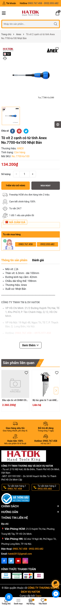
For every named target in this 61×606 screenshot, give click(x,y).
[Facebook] (4, 561)
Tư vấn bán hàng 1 (18, 487)
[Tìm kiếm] (56, 24)
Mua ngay (46, 185)
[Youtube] (18, 561)
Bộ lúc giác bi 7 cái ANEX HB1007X (45, 400)
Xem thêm (30, 345)
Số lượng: (6, 174)
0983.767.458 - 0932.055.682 (28, 549)
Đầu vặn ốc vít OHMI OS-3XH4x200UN (14, 400)
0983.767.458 (26, 244)
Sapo (38, 595)
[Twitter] (11, 561)
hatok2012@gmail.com (20, 553)
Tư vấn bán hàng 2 (48, 487)
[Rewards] (9, 597)
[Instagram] (25, 561)
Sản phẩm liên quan (18, 363)
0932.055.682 (47, 244)
